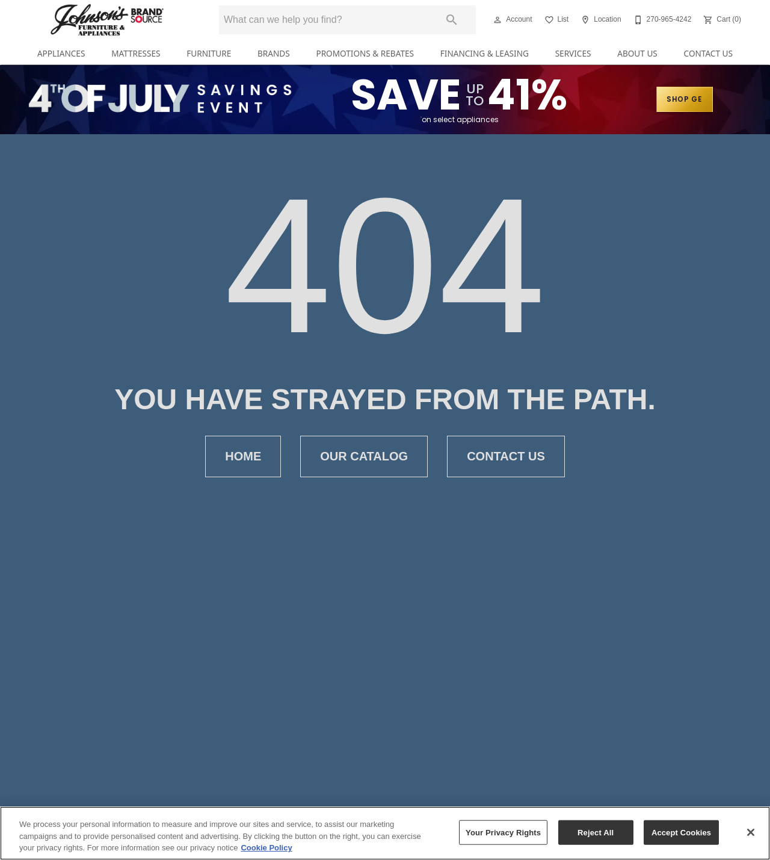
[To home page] (107, 20)
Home (243, 456)
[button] (497, 20)
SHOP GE (684, 99)
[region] (385, 833)
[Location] (599, 20)
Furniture (208, 53)
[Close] (751, 832)
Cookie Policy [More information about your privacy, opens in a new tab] (266, 847)
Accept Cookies (681, 832)
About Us (637, 53)
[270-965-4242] (661, 20)
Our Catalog (364, 456)
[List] (555, 20)
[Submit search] (452, 20)
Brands (273, 53)
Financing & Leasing (484, 53)
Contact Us (708, 53)
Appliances (61, 53)
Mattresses (135, 53)
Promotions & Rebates (365, 53)
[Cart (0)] (721, 20)
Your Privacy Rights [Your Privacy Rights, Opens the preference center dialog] (503, 832)
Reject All (596, 832)
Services (573, 53)
